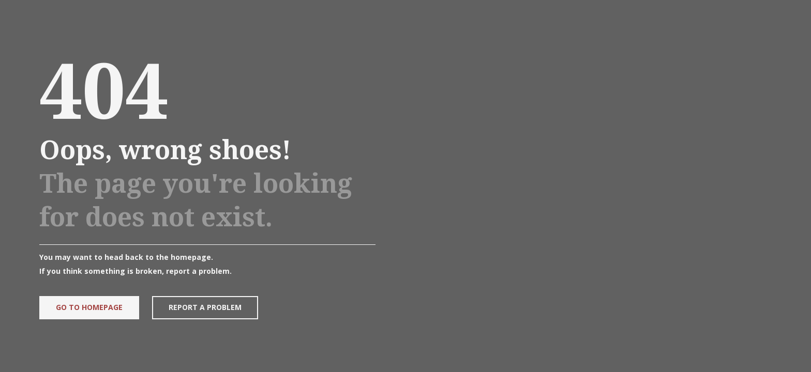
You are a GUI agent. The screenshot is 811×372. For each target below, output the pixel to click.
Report (204, 307)
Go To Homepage (88, 307)
